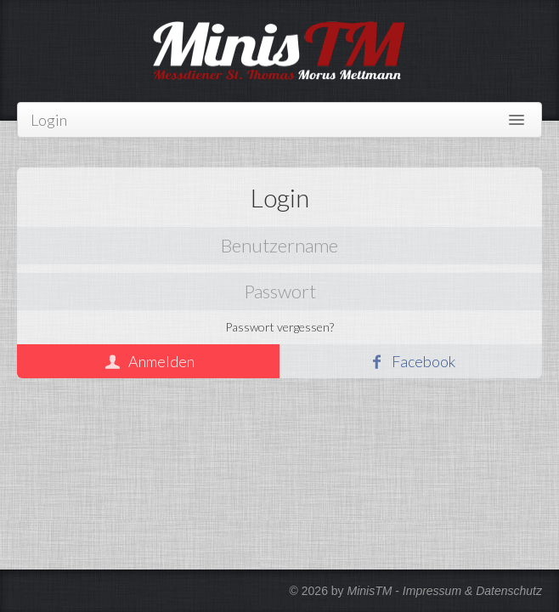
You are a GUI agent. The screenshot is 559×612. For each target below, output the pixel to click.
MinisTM (369, 591)
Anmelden (161, 361)
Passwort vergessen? (279, 327)
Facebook (423, 361)
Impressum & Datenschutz (472, 591)
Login (49, 119)
